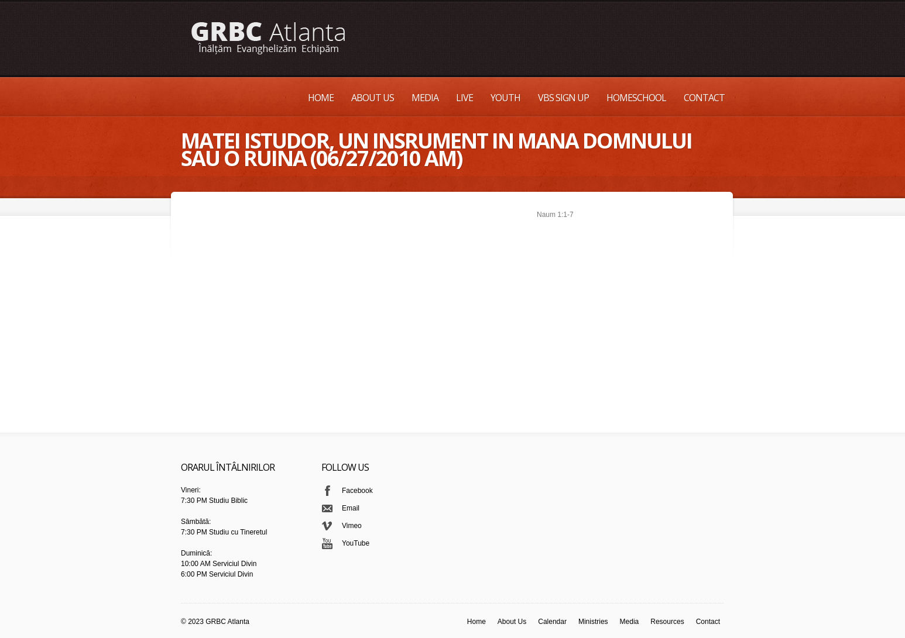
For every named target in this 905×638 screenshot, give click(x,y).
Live (464, 97)
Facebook (357, 491)
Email (350, 508)
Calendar (552, 622)
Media (425, 97)
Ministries (593, 622)
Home (321, 97)
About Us (372, 97)
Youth (505, 97)
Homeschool (636, 97)
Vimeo (352, 526)
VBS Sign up (563, 97)
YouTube (355, 543)
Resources (667, 622)
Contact (704, 97)
